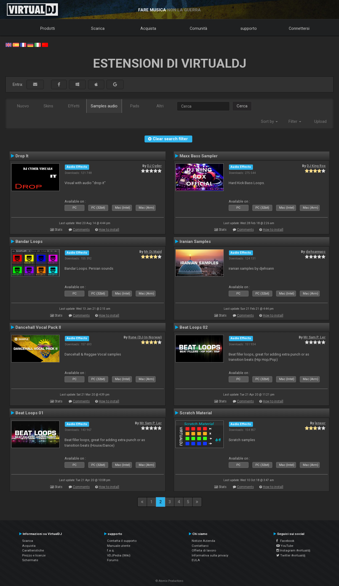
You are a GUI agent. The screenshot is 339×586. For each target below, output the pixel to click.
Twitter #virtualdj (290, 555)
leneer (320, 423)
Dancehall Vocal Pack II (38, 327)
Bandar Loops (28, 241)
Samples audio (104, 106)
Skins (48, 106)
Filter (295, 121)
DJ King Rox (316, 166)
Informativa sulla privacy (210, 555)
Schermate (30, 560)
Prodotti (47, 28)
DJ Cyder (154, 166)
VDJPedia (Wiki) (118, 555)
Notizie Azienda (203, 541)
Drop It (21, 155)
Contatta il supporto (122, 541)
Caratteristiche (33, 550)
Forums (112, 560)
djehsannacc (315, 252)
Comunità (198, 28)
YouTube (284, 546)
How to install (109, 230)
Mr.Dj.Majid (153, 252)
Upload (320, 121)
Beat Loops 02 (194, 327)
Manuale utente (118, 546)
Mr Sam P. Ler (314, 337)
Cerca (242, 106)
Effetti (73, 106)
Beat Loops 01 (29, 412)
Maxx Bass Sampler (199, 155)
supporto (249, 28)
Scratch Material (196, 412)
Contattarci (200, 546)
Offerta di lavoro (204, 550)
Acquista (148, 28)
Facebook (285, 541)
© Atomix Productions (169, 581)
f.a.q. (110, 550)
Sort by (269, 121)
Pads (134, 106)
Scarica (98, 28)
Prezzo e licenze (34, 555)
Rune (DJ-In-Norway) (145, 337)
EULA (196, 560)
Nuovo (23, 106)
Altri (160, 106)
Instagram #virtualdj (293, 550)
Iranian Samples (195, 241)
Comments (81, 230)
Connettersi (299, 28)
